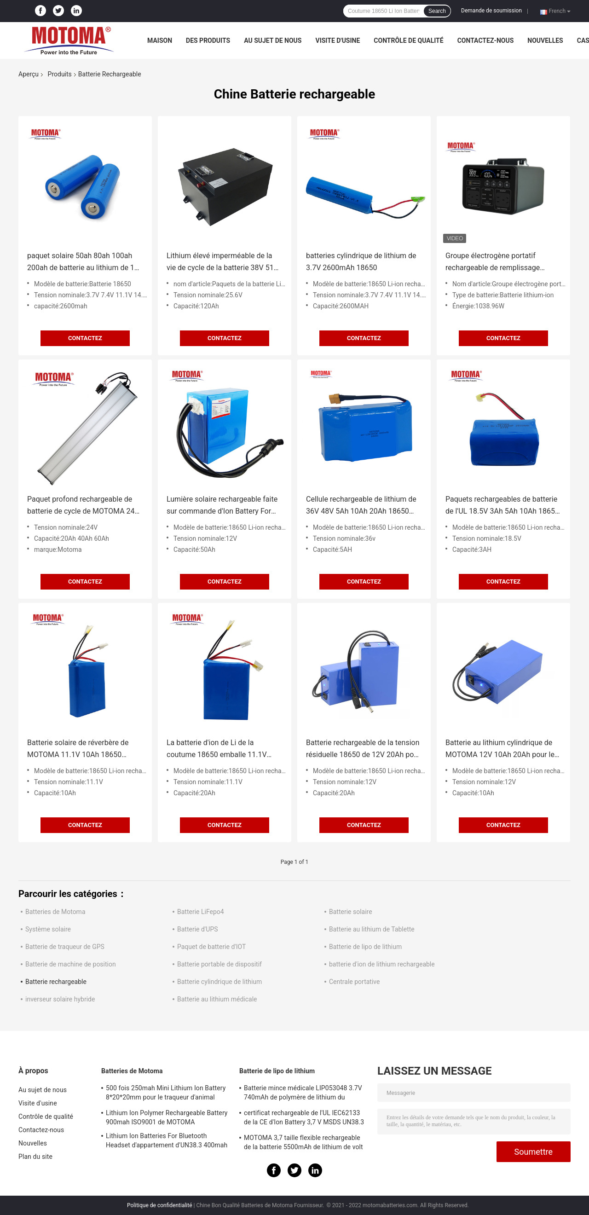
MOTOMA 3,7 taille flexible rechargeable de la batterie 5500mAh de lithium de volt (303, 1142)
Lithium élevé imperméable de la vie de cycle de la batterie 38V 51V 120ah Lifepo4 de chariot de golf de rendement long (224, 262)
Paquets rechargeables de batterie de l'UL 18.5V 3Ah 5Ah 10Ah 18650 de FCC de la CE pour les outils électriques (502, 506)
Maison (159, 40)
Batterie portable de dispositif (219, 964)
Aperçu (28, 74)
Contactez (85, 338)
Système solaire (48, 929)
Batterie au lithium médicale (217, 999)
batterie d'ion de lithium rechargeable (382, 964)
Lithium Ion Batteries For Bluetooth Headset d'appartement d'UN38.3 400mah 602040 (166, 1141)
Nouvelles (545, 40)
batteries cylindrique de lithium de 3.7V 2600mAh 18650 (361, 261)
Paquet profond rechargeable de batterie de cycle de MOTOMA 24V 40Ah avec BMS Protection (83, 506)
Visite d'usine (337, 40)
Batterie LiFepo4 (200, 911)
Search (437, 11)
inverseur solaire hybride (60, 999)
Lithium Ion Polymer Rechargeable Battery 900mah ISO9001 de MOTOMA (167, 1117)
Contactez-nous (485, 40)
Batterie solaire (350, 911)
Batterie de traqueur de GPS (64, 946)
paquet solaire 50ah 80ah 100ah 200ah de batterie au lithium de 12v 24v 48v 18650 (84, 262)
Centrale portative (354, 981)
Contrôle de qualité (408, 40)
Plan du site (35, 1156)
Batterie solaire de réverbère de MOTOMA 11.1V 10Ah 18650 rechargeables (77, 749)
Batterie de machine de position (70, 964)
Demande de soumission (491, 10)
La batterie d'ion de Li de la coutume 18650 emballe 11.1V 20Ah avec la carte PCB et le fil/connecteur (217, 749)
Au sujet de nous (272, 40)
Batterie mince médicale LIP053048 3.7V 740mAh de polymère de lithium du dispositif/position (303, 1094)
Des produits (208, 40)
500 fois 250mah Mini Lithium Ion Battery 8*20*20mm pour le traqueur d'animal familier (165, 1094)
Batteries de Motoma (55, 911)
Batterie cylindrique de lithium (219, 981)
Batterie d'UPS (197, 929)
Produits (60, 74)
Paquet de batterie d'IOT (211, 946)
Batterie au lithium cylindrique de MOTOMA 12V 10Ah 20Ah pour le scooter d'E (499, 749)
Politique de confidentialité (159, 1205)
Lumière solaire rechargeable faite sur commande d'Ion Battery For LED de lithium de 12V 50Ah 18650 (223, 506)
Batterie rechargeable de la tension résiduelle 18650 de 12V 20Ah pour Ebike (363, 749)
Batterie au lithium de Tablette (372, 929)
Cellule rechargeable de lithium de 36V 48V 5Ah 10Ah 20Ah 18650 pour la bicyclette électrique (361, 506)
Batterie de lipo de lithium (365, 946)
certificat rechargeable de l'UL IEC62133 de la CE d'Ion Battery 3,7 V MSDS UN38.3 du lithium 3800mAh (304, 1118)
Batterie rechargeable (56, 981)
